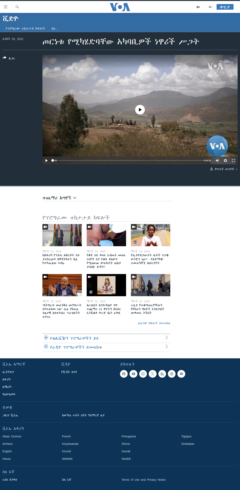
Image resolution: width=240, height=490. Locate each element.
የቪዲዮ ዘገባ (69, 372)
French (66, 436)
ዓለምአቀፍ (9, 394)
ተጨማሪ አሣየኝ (59, 197)
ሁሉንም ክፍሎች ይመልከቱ (154, 323)
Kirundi (66, 451)
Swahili (126, 459)
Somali (126, 451)
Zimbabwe (187, 444)
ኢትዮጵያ (8, 372)
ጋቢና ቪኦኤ (10, 415)
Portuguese (129, 436)
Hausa (6, 459)
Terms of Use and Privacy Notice (144, 480)
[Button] (9, 59)
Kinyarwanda (70, 444)
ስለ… (55, 28)
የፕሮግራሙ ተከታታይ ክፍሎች (25, 28)
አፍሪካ (6, 379)
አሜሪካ (6, 387)
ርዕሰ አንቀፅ (9, 480)
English (7, 451)
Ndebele (67, 459)
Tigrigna (186, 436)
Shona (126, 444)
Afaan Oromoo (11, 436)
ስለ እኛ (66, 480)
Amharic (7, 444)
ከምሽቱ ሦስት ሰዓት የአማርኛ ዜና (83, 415)
